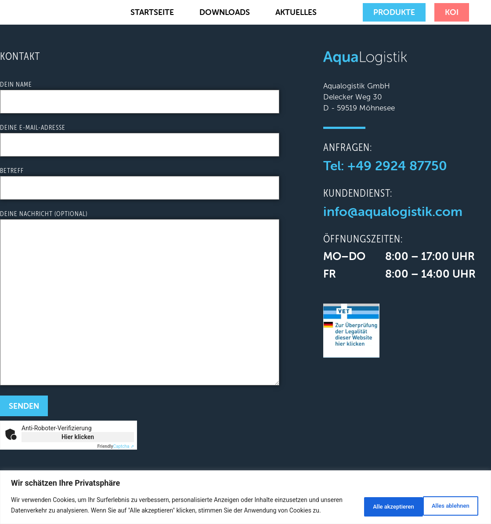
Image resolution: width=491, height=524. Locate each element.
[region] (245, 492)
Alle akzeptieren (445, 500)
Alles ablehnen (374, 500)
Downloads (224, 12)
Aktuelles (296, 12)
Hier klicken (77, 436)
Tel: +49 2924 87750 (385, 166)
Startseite (152, 12)
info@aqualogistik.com (392, 211)
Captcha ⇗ (115, 446)
